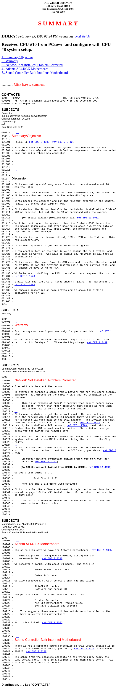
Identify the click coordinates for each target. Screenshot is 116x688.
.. (17, 132)
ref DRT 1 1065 (101, 550)
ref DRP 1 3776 (84, 648)
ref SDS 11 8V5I (88, 217)
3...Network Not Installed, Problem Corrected (32, 65)
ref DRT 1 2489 (97, 342)
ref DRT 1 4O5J (52, 622)
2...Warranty (9, 61)
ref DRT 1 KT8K (77, 425)
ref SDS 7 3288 (24, 284)
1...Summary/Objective (17, 57)
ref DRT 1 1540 (24, 276)
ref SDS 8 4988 (39, 142)
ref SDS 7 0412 (62, 142)
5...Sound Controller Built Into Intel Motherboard (34, 73)
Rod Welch (82, 36)
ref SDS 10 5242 (46, 461)
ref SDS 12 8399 (99, 467)
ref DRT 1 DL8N (90, 422)
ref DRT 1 (105, 331)
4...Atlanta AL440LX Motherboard (24, 69)
